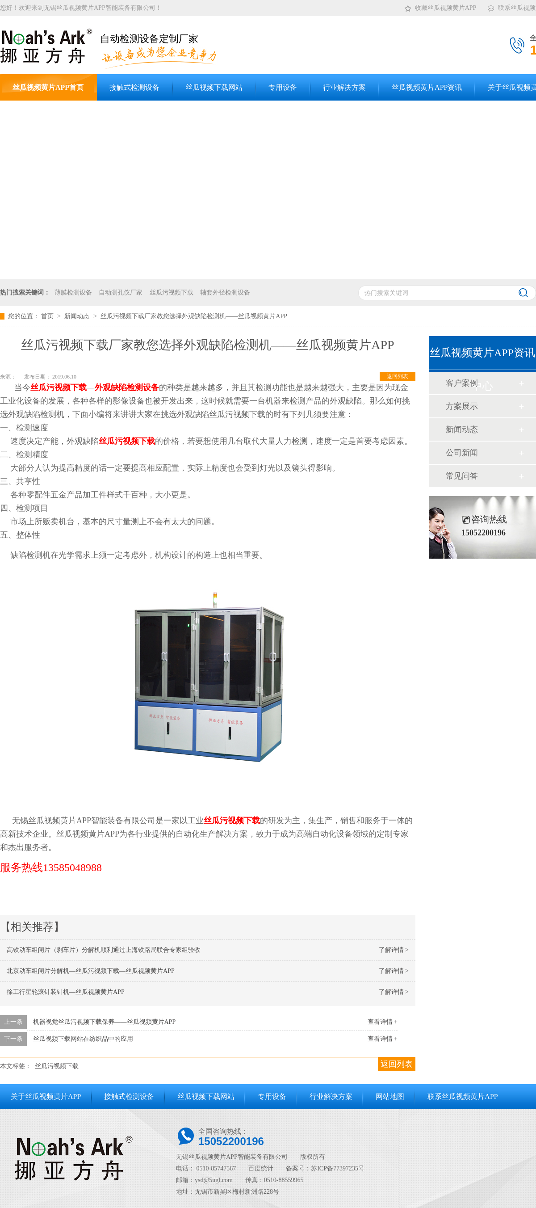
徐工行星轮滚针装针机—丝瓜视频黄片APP (66, 992)
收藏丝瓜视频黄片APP (440, 6)
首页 (48, 316)
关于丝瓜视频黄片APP (46, 1096)
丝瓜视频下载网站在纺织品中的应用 (83, 1038)
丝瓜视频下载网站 (205, 1096)
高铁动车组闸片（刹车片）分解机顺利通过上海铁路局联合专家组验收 (104, 950)
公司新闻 (462, 452)
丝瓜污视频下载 (171, 292)
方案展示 (462, 406)
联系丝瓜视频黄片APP (462, 1096)
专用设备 (272, 1096)
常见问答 (462, 475)
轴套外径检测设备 (225, 292)
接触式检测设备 (129, 1096)
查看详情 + (383, 1022)
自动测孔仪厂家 (120, 292)
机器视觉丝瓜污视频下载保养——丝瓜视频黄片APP (104, 1022)
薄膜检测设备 (73, 292)
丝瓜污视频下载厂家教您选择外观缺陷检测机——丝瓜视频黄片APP (193, 316)
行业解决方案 (331, 1096)
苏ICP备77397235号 (337, 1168)
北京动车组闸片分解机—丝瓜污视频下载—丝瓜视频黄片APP (91, 971)
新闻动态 (77, 316)
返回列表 (397, 376)
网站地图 (390, 1096)
